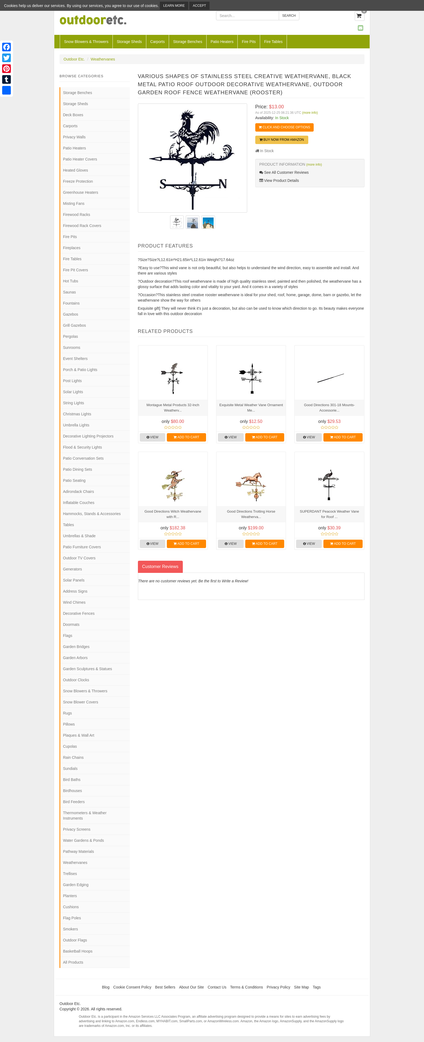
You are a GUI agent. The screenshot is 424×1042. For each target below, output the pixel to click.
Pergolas (70, 336)
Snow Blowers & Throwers (86, 41)
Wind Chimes (74, 602)
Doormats (71, 624)
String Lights (73, 403)
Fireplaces (72, 248)
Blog (106, 987)
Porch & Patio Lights (80, 370)
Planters (70, 896)
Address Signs (75, 591)
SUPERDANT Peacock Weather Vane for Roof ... (329, 514)
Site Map (301, 987)
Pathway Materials (78, 851)
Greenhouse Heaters (80, 192)
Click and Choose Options (284, 127)
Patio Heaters (222, 41)
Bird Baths (72, 779)
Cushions (71, 907)
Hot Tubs (70, 281)
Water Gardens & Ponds (83, 840)
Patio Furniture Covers (82, 547)
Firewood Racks (76, 214)
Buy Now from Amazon (282, 140)
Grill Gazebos (74, 325)
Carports (157, 41)
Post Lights (72, 381)
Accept (199, 6)
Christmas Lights (77, 414)
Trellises (70, 873)
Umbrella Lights (76, 425)
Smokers (70, 929)
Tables (68, 525)
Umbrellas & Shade (79, 536)
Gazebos (70, 314)
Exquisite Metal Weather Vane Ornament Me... (251, 407)
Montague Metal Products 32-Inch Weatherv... (173, 407)
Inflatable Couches (78, 502)
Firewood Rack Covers (82, 225)
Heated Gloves (75, 170)
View (152, 437)
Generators (72, 569)
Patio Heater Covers (80, 159)
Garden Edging (75, 885)
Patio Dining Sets (77, 469)
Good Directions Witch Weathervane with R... (172, 514)
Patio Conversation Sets (83, 458)
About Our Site (191, 987)
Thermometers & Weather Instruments (85, 815)
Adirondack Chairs (78, 491)
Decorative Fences (79, 613)
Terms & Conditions (246, 987)
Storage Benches (187, 41)
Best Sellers (165, 987)
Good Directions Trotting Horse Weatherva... (251, 514)
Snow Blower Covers (80, 702)
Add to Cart (186, 437)
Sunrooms (71, 347)
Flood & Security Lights (82, 447)
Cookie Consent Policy (132, 987)
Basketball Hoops (77, 951)
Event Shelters (75, 358)
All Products (73, 962)
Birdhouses (72, 791)
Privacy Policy (278, 987)
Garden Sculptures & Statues (87, 669)
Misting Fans (73, 203)
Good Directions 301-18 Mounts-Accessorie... (329, 407)
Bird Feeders (74, 802)
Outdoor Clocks (76, 680)
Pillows (69, 724)
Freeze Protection (78, 181)
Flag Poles (72, 918)
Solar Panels (73, 580)
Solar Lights (73, 392)
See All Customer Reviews (284, 172)
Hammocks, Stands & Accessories (92, 514)
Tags (317, 987)
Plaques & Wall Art (78, 735)
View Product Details (279, 180)
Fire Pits (249, 41)
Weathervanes (103, 59)
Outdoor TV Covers (79, 558)
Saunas (69, 292)
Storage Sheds (129, 41)
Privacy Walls (74, 137)
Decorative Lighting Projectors (88, 436)
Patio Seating (74, 480)
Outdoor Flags (75, 940)
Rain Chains (73, 757)
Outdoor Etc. (74, 59)
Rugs (67, 713)
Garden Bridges (76, 646)
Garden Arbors (75, 658)
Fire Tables (273, 41)
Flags (67, 635)
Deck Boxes (73, 115)
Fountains (71, 303)
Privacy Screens (76, 829)
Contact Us (217, 987)
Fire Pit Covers (75, 270)
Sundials (70, 768)
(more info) (310, 113)
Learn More (174, 6)
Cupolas (70, 746)
